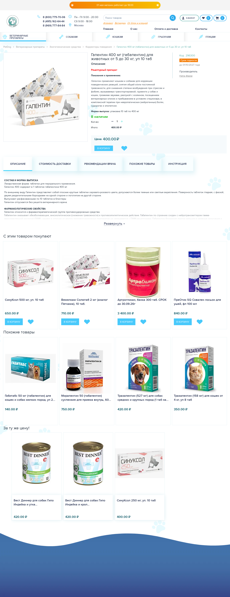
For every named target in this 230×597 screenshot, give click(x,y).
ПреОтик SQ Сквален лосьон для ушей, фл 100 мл (197, 302)
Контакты (201, 29)
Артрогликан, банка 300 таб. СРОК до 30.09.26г (142, 302)
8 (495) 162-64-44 (53, 21)
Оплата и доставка (166, 29)
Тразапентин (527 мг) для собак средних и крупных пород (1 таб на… (143, 398)
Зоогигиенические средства (65, 46)
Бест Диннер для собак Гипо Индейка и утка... (34, 502)
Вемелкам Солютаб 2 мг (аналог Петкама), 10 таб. (84, 302)
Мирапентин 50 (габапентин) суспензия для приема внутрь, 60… (86, 398)
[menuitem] (23, 36)
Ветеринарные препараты (15, 37)
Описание (17, 164)
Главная (108, 29)
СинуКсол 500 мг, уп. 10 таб (24, 300)
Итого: (94, 127)
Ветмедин (120, 23)
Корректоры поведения (99, 46)
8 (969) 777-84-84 (54, 25)
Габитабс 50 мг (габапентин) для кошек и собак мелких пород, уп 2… (30, 398)
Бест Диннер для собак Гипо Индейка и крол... (85, 502)
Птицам (207, 37)
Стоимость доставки (55, 164)
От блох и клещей (137, 23)
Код (181, 55)
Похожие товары (142, 164)
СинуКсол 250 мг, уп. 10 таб (136, 500)
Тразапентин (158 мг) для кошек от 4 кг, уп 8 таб (198, 398)
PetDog (7, 46)
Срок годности (189, 60)
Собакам (68, 37)
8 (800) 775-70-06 (54, 17)
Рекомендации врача (100, 164)
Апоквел (108, 23)
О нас (133, 29)
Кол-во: (95, 122)
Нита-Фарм (185, 76)
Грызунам (161, 37)
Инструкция (177, 164)
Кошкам (114, 37)
